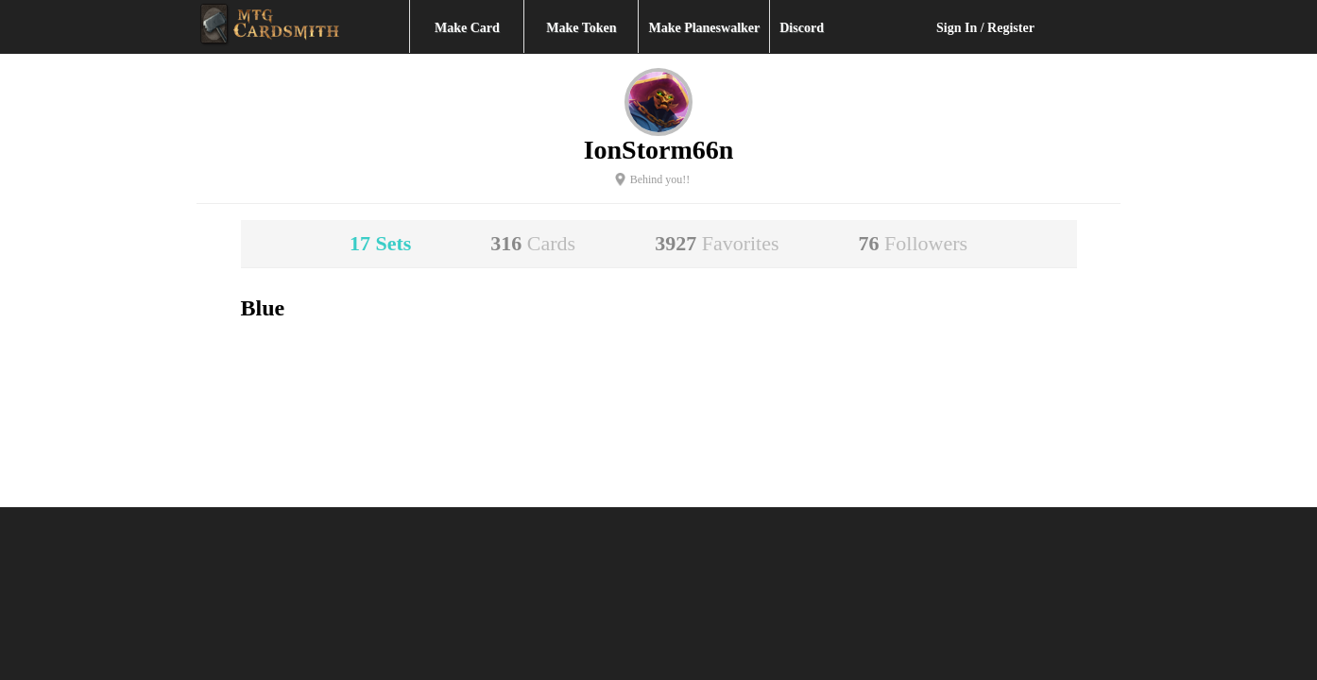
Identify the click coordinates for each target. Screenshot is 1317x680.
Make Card (467, 28)
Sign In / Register (985, 28)
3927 (716, 243)
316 (532, 243)
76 (913, 243)
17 (380, 243)
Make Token (581, 28)
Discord (801, 28)
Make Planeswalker (704, 28)
